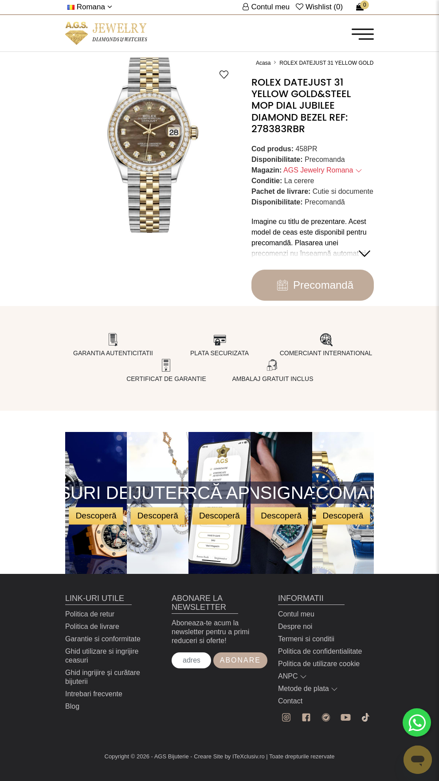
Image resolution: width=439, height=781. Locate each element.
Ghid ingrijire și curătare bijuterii (102, 677)
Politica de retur (89, 614)
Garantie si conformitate (103, 639)
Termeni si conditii (306, 639)
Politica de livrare (92, 626)
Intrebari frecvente (93, 694)
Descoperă (96, 515)
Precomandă (312, 285)
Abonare (240, 660)
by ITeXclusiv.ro (245, 756)
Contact (290, 701)
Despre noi (295, 626)
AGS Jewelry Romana (322, 170)
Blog (72, 706)
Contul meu (296, 614)
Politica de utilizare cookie (319, 663)
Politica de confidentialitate (320, 651)
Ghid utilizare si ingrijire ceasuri (101, 656)
